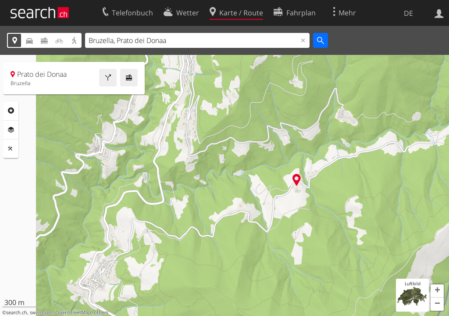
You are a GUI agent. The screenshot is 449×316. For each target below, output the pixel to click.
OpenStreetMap (73, 312)
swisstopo (41, 312)
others (101, 312)
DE (408, 13)
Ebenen (11, 130)
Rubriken (11, 110)
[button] (437, 291)
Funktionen (11, 149)
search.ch (16, 312)
